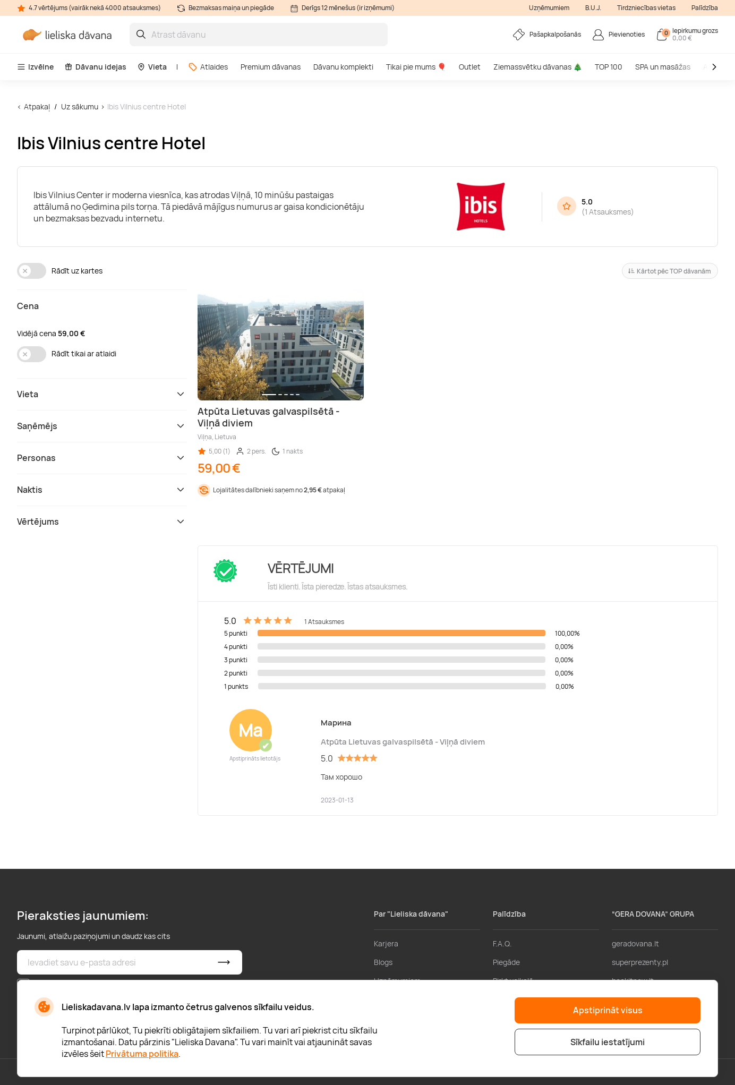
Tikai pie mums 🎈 (416, 67)
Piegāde (506, 962)
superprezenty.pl (640, 962)
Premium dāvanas (271, 67)
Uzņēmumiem (549, 7)
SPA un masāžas (662, 67)
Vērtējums (102, 521)
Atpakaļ (37, 106)
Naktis (102, 489)
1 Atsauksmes (608, 212)
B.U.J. (593, 7)
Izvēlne (35, 67)
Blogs (383, 962)
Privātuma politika (142, 1054)
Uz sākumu (79, 106)
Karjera (386, 943)
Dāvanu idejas (95, 67)
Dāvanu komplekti (343, 67)
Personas (102, 457)
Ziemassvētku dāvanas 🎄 (537, 67)
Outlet (470, 67)
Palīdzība (704, 7)
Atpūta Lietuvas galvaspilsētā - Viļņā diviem (403, 741)
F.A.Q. (502, 943)
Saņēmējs (102, 426)
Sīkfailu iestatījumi (607, 1042)
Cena (28, 306)
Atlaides (208, 67)
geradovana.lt (635, 943)
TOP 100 (608, 67)
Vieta (152, 67)
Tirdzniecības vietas (646, 7)
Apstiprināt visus (608, 1010)
